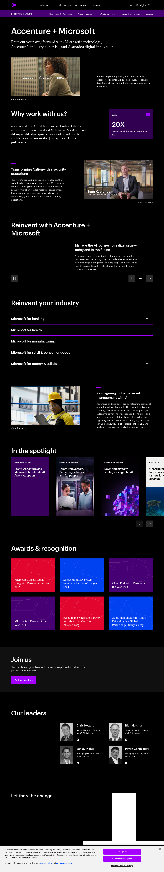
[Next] (149, 524)
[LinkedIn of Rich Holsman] (126, 739)
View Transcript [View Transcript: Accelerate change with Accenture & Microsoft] (19, 99)
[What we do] (47, 5)
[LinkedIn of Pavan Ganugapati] (126, 762)
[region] (82, 858)
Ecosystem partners (21, 13)
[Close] (160, 849)
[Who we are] (82, 5)
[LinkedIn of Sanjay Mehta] (77, 763)
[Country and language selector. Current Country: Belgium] (143, 5)
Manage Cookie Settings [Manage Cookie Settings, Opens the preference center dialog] (122, 866)
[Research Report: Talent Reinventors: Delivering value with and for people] (75, 486)
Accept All (122, 851)
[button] (23, 680)
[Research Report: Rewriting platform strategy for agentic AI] (120, 486)
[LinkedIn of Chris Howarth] (77, 739)
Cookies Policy (45, 863)
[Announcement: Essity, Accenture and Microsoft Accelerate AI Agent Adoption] (30, 486)
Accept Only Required (122, 859)
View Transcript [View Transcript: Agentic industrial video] (19, 428)
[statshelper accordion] (148, 114)
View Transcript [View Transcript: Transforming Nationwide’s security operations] (145, 202)
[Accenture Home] (14, 5)
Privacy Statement (64, 863)
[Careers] (98, 5)
